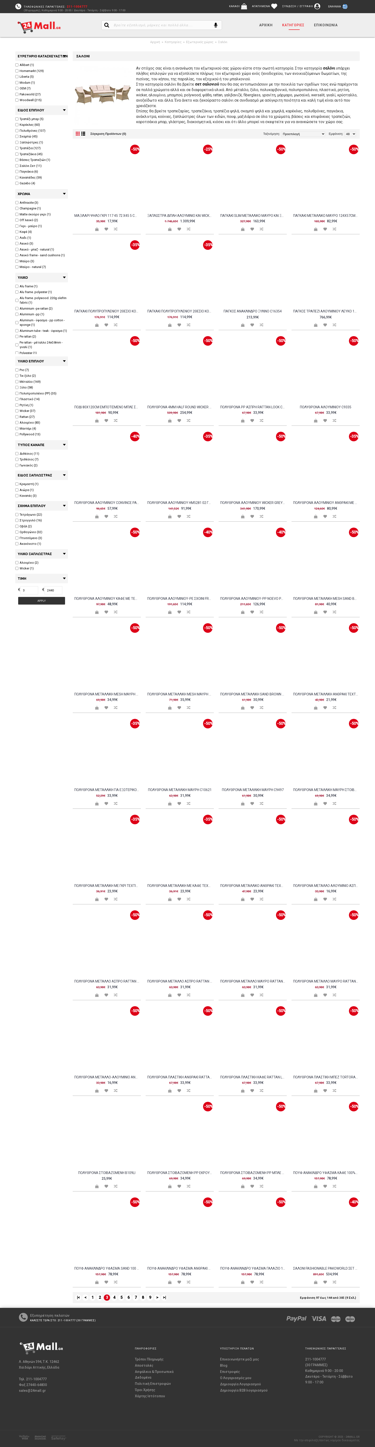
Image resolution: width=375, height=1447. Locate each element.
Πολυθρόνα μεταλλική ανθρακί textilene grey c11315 (326, 694)
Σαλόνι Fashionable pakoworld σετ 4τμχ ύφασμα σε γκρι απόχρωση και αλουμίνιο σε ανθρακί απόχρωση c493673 (326, 1268)
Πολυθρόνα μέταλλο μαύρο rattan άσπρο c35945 (253, 981)
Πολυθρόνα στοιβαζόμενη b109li (106, 1173)
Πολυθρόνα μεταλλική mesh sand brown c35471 (326, 599)
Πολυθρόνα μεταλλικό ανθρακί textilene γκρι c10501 (253, 886)
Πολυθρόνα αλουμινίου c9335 (325, 407)
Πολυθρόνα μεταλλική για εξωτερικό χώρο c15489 (107, 790)
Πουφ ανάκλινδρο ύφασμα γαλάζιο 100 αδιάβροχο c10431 (253, 1268)
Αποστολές (144, 1365)
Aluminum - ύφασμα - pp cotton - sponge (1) (40, 322)
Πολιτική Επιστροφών (153, 1384)
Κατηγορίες (173, 42)
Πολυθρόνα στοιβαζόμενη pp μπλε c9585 (253, 1173)
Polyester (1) (26, 353)
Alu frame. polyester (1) (33, 292)
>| (164, 1297)
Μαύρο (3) (24, 261)
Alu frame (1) (26, 286)
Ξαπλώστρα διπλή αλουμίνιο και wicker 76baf (180, 216)
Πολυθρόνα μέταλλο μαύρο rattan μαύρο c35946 (326, 981)
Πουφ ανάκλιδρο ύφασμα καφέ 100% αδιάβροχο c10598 (326, 1173)
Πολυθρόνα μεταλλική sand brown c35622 (253, 694)
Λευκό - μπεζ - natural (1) (34, 249)
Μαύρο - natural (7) (30, 267)
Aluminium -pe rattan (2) (34, 308)
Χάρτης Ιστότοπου (150, 1396)
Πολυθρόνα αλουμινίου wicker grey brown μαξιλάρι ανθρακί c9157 (253, 503)
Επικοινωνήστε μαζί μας (239, 1359)
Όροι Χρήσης (145, 1390)
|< (78, 1297)
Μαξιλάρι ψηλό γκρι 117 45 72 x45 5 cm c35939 (107, 216)
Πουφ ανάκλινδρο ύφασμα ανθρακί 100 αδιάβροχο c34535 (180, 1268)
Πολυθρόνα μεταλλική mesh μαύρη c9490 (180, 694)
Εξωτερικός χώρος (199, 42)
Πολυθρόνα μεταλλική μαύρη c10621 (180, 790)
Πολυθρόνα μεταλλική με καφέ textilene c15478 (180, 886)
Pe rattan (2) (25, 336)
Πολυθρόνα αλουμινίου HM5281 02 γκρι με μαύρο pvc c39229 (180, 503)
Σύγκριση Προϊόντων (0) (108, 134)
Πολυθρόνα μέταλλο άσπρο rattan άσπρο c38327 (107, 981)
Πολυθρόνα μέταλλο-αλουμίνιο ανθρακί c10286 (107, 1077)
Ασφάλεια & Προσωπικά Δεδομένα (154, 1374)
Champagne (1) (28, 208)
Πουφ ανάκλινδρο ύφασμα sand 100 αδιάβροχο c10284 (107, 1268)
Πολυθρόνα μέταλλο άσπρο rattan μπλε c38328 (180, 981)
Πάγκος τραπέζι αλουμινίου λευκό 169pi (326, 311)
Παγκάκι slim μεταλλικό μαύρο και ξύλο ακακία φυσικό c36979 (253, 216)
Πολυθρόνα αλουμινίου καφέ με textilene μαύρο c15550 (107, 599)
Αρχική (155, 42)
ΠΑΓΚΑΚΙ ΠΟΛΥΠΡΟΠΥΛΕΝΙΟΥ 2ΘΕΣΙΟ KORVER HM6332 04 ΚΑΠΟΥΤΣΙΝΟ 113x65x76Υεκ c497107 (107, 311)
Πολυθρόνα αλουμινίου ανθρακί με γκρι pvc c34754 (326, 503)
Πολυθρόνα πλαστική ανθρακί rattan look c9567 (180, 1077)
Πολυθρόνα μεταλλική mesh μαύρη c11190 (107, 694)
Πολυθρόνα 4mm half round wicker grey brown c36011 (180, 407)
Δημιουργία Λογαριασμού (240, 1384)
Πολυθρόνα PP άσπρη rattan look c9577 (253, 407)
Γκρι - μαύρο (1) (28, 226)
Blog (223, 1365)
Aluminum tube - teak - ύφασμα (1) (41, 331)
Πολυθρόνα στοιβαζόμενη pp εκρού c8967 (180, 1173)
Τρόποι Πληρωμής (149, 1359)
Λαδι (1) (23, 238)
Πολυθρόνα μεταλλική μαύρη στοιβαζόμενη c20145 (326, 790)
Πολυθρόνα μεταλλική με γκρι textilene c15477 (107, 886)
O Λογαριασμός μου (235, 1378)
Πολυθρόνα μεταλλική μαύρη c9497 (253, 790)
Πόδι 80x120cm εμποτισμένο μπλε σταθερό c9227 (107, 407)
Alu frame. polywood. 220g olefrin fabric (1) (40, 300)
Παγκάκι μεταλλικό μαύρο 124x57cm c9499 (326, 216)
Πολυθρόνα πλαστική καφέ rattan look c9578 (253, 1077)
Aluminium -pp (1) (29, 314)
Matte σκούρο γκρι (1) (33, 214)
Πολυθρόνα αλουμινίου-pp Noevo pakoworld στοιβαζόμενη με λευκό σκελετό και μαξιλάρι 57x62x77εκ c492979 (253, 599)
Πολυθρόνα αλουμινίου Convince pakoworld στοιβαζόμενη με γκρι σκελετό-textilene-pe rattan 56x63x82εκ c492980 (107, 503)
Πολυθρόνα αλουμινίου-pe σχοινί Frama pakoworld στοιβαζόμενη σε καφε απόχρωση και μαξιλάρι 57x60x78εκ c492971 (180, 599)
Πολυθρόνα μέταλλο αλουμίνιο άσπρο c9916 (326, 886)
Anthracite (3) (26, 202)
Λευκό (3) (24, 243)
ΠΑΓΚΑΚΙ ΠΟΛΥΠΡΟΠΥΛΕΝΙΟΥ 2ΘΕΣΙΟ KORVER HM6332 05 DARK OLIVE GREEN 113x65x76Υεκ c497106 (180, 311)
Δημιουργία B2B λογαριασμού (244, 1390)
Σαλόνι (222, 42)
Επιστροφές (230, 1372)
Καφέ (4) (23, 232)
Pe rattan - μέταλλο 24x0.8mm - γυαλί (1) (39, 345)
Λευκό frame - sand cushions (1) (40, 255)
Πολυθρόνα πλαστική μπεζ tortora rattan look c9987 (326, 1077)
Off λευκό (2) (26, 220)
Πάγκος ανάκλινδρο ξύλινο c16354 (253, 311)
